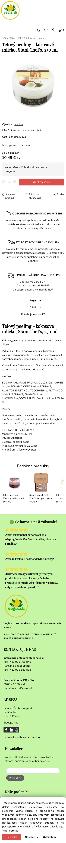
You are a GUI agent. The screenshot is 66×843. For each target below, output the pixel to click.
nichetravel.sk (31, 737)
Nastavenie (32, 837)
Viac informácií (10, 830)
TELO (20, 38)
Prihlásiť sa (15, 778)
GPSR (33, 307)
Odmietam (49, 837)
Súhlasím (12, 837)
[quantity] (8, 181)
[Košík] (61, 30)
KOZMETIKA (8, 38)
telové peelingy (34, 38)
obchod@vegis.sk (22, 688)
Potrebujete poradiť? (33, 314)
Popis (33, 300)
